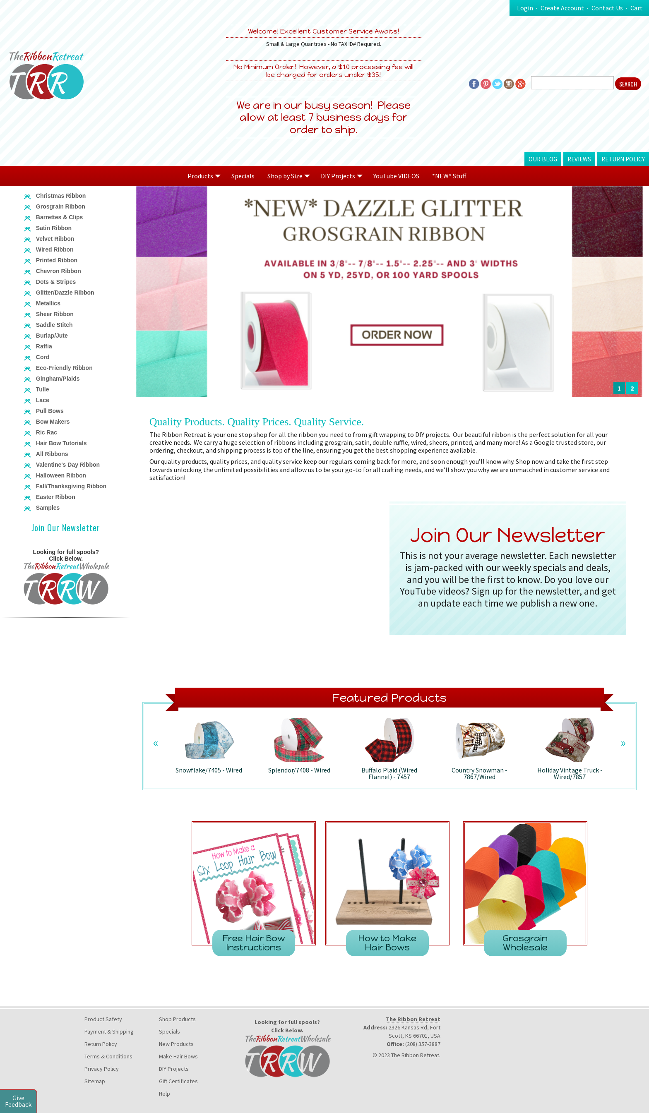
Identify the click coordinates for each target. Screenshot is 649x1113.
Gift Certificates (178, 1081)
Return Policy (623, 159)
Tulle (42, 389)
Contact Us (607, 8)
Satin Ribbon (54, 228)
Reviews (579, 159)
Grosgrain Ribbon (60, 206)
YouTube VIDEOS (396, 176)
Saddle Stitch (54, 324)
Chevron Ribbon (58, 271)
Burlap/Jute (52, 335)
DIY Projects (174, 1068)
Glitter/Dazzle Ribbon (65, 292)
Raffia (44, 346)
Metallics (48, 303)
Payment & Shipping (109, 1031)
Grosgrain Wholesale (525, 943)
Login (525, 8)
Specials (243, 176)
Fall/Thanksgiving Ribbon (71, 486)
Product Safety (103, 1019)
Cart (636, 8)
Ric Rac (46, 432)
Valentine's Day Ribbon (68, 464)
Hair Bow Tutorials (61, 443)
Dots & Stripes (56, 281)
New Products (176, 1044)
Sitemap (94, 1081)
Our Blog (543, 159)
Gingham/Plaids (58, 378)
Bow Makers (53, 421)
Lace (42, 400)
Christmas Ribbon (61, 195)
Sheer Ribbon (55, 314)
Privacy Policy (101, 1068)
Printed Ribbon (56, 260)
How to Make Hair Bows (387, 943)
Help (164, 1093)
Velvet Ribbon (55, 238)
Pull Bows (50, 411)
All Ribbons (52, 454)
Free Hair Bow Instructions (253, 943)
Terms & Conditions (108, 1056)
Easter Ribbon (55, 497)
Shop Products (177, 1019)
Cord (43, 357)
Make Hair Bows (178, 1056)
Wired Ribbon (55, 249)
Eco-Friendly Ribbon (64, 368)
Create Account (562, 8)
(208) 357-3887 (422, 1044)
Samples (48, 507)
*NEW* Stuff (449, 176)
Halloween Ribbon (61, 475)
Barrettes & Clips (59, 217)
